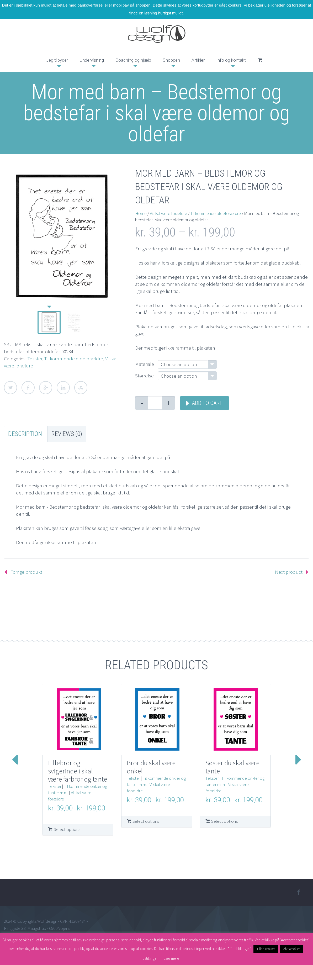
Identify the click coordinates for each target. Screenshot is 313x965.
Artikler (198, 60)
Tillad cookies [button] (266, 949)
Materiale (144, 364)
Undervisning (91, 60)
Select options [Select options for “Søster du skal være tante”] (224, 821)
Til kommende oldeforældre (73, 358)
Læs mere (171, 958)
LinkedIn (63, 387)
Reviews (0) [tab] (66, 433)
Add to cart (207, 403)
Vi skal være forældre (168, 213)
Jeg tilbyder (57, 60)
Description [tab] (25, 433)
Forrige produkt (26, 572)
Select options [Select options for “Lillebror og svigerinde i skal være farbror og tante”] (67, 829)
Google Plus (45, 387)
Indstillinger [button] (149, 958)
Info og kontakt (231, 60)
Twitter (10, 387)
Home (141, 213)
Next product (289, 572)
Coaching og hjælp (133, 60)
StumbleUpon (80, 387)
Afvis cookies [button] (291, 949)
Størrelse (144, 375)
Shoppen (171, 60)
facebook (299, 892)
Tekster (35, 358)
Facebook (28, 387)
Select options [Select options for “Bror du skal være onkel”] (145, 821)
